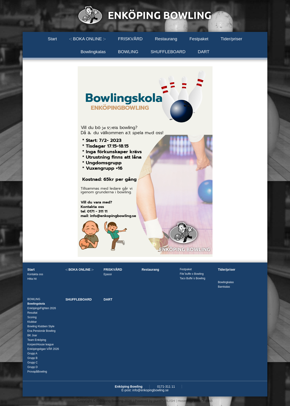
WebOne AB (203, 401)
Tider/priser (231, 38)
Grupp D (32, 367)
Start (52, 38)
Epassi (108, 274)
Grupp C (32, 362)
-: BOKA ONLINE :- (87, 38)
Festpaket (198, 38)
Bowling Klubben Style (40, 326)
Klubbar (32, 321)
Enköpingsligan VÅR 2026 (43, 349)
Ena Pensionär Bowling (41, 330)
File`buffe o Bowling (191, 273)
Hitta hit (32, 278)
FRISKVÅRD (130, 38)
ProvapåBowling (37, 371)
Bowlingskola (36, 303)
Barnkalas (224, 286)
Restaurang (166, 38)
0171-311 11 (166, 386)
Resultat (32, 312)
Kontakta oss (35, 274)
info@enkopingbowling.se (150, 390)
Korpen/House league (40, 344)
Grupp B (32, 358)
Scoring (32, 317)
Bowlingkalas (93, 51)
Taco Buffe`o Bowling (192, 278)
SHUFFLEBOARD (168, 51)
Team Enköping (36, 340)
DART (203, 51)
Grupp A (32, 353)
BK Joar (32, 335)
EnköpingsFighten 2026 (41, 308)
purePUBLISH (164, 401)
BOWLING (128, 51)
